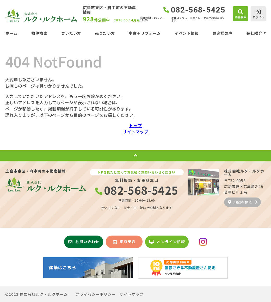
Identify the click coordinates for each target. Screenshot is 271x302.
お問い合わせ (84, 241)
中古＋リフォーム (145, 33)
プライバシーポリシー (96, 294)
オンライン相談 (167, 241)
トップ (135, 125)
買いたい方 (71, 33)
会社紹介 (254, 33)
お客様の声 (223, 33)
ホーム (11, 33)
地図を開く (240, 202)
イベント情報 (187, 33)
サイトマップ (135, 131)
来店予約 (124, 241)
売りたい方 (105, 33)
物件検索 (39, 33)
